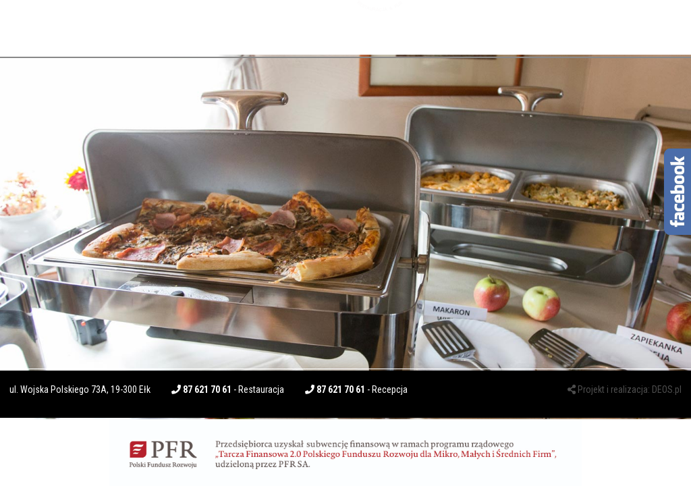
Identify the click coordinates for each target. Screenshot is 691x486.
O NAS (38, 22)
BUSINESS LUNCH (114, 25)
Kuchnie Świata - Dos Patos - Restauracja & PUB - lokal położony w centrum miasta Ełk (380, 28)
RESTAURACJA (207, 27)
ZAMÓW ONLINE (636, 22)
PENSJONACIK (481, 25)
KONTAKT (557, 22)
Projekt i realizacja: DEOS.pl (625, 389)
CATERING (287, 27)
